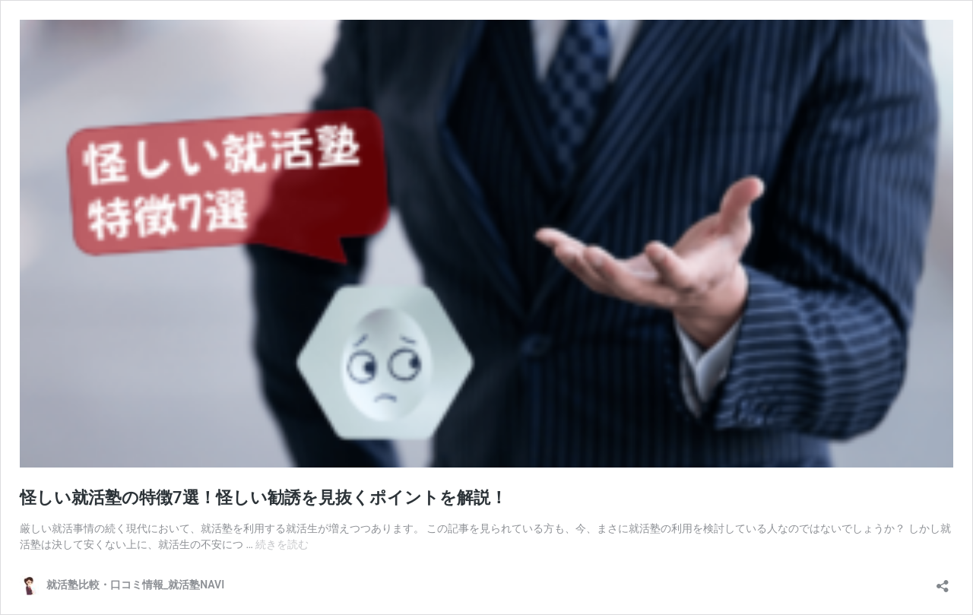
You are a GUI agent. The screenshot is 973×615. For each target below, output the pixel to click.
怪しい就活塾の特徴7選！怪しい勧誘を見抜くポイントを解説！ (263, 497)
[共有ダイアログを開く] (942, 581)
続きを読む (282, 544)
